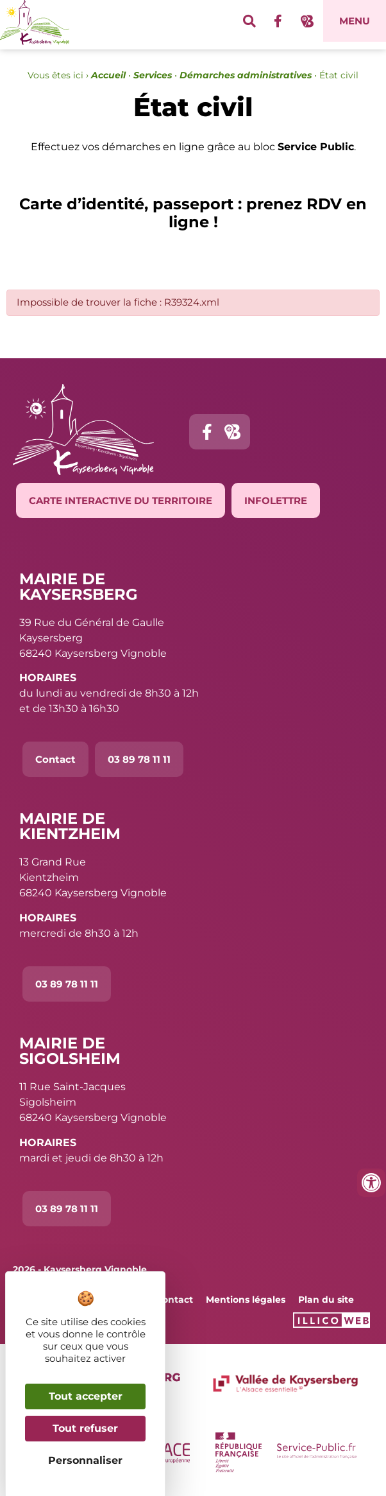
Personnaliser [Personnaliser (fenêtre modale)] (85, 1460)
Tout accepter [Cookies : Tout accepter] (85, 1396)
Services (152, 75)
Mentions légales (245, 1299)
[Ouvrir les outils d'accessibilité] (371, 1183)
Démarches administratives (246, 75)
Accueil (108, 75)
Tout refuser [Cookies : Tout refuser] (85, 1428)
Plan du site (326, 1299)
